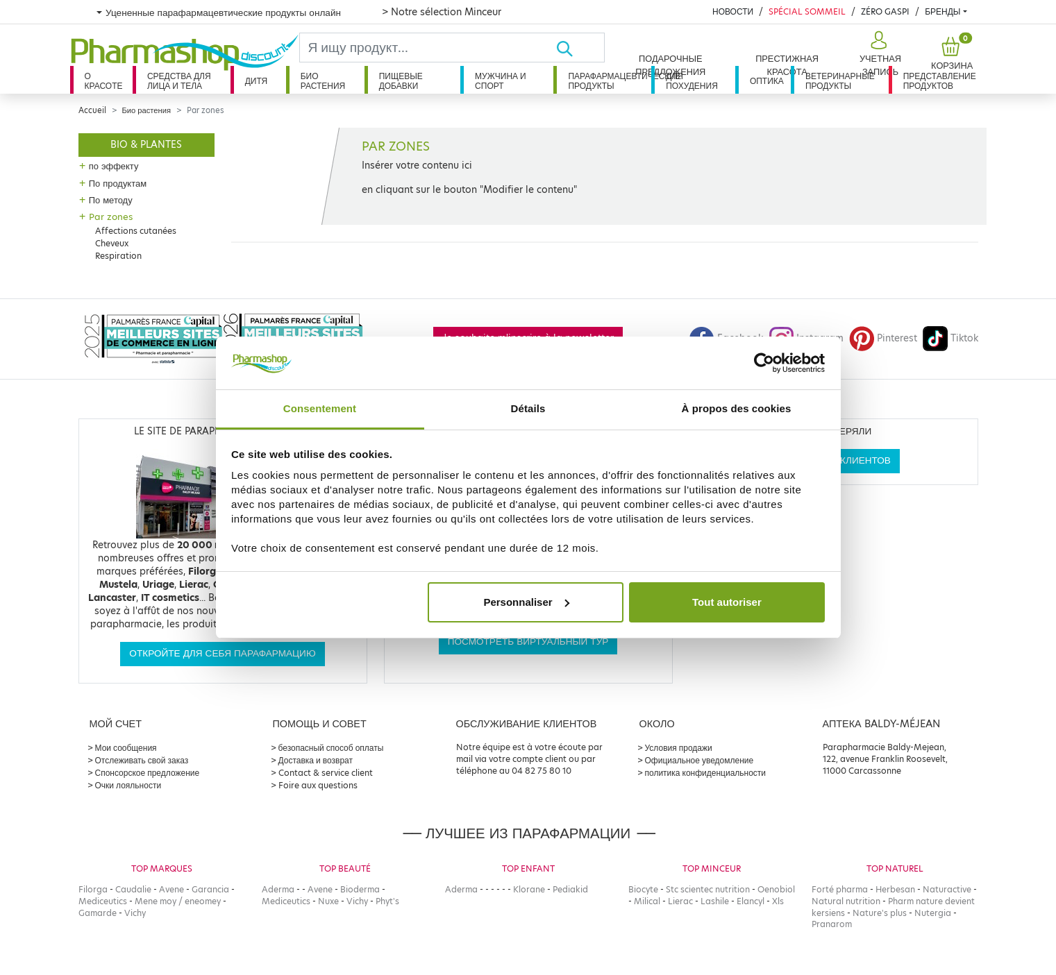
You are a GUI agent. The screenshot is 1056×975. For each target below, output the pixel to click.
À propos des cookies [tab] (736, 408)
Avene (171, 889)
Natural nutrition (846, 901)
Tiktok (950, 338)
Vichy (135, 913)
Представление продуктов (939, 81)
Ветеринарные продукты (840, 81)
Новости (732, 11)
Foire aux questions (318, 785)
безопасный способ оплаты (331, 748)
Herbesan (895, 889)
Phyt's (387, 901)
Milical (647, 901)
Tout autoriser (727, 602)
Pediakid (570, 889)
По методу (111, 200)
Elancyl (750, 901)
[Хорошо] (579, 47)
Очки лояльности (128, 785)
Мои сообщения (126, 748)
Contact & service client (325, 773)
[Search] (428, 47)
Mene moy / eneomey (178, 901)
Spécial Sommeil (807, 11)
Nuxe (328, 901)
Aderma (278, 889)
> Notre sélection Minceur (441, 12)
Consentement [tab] (319, 408)
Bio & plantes (146, 144)
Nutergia (932, 913)
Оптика (767, 81)
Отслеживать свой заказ (142, 760)
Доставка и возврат (315, 760)
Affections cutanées (135, 231)
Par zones (111, 216)
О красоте (104, 81)
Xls (778, 901)
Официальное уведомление (699, 760)
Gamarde (97, 913)
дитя (256, 81)
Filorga (93, 889)
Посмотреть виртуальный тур (528, 641)
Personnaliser (526, 602)
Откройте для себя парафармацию (222, 653)
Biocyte (643, 889)
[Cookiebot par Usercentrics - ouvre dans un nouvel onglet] (764, 363)
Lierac (680, 901)
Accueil (92, 110)
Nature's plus (880, 913)
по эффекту (114, 166)
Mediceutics (102, 901)
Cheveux (111, 243)
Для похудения (692, 81)
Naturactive (947, 889)
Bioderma (360, 889)
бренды (942, 11)
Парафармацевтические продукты (609, 81)
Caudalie (133, 889)
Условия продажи (678, 748)
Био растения (323, 81)
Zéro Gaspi (885, 11)
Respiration (118, 256)
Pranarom (832, 924)
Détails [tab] (528, 408)
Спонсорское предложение (147, 773)
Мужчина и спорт (500, 81)
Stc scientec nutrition (708, 889)
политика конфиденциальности (705, 773)
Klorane (529, 889)
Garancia (210, 889)
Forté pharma (840, 889)
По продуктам (117, 183)
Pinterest (883, 338)
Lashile (715, 901)
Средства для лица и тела (179, 81)
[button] (878, 54)
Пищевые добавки (401, 81)
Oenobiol (776, 889)
